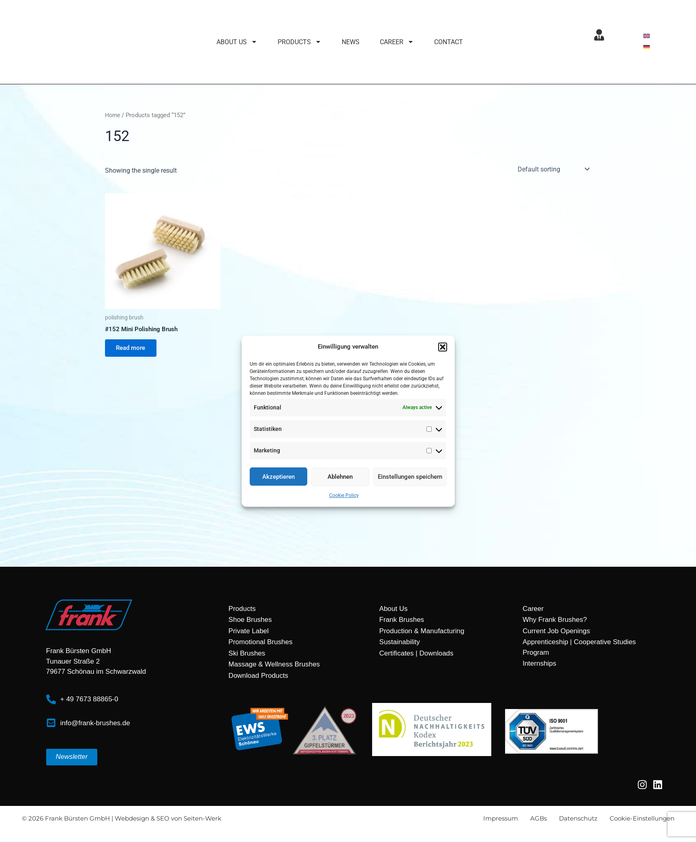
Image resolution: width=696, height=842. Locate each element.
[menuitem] (646, 35)
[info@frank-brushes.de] (51, 723)
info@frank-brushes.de (95, 723)
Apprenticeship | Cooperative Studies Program (579, 647)
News (351, 42)
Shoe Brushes (250, 619)
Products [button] (299, 42)
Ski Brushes (247, 653)
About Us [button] (236, 42)
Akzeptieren (278, 478)
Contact (448, 42)
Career (533, 609)
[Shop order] (552, 169)
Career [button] (397, 42)
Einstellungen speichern (410, 478)
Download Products (258, 675)
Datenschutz (578, 818)
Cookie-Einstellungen (642, 818)
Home (113, 115)
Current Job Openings (556, 631)
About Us (393, 609)
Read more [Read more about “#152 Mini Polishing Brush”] (133, 349)
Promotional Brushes (261, 642)
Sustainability (399, 642)
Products (242, 609)
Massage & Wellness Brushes (274, 664)
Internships (539, 663)
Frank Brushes (401, 619)
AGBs (538, 818)
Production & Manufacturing (422, 631)
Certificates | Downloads (416, 653)
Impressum (500, 818)
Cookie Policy (344, 497)
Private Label (249, 631)
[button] (443, 347)
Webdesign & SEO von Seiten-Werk (168, 818)
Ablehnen (340, 478)
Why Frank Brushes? (555, 619)
